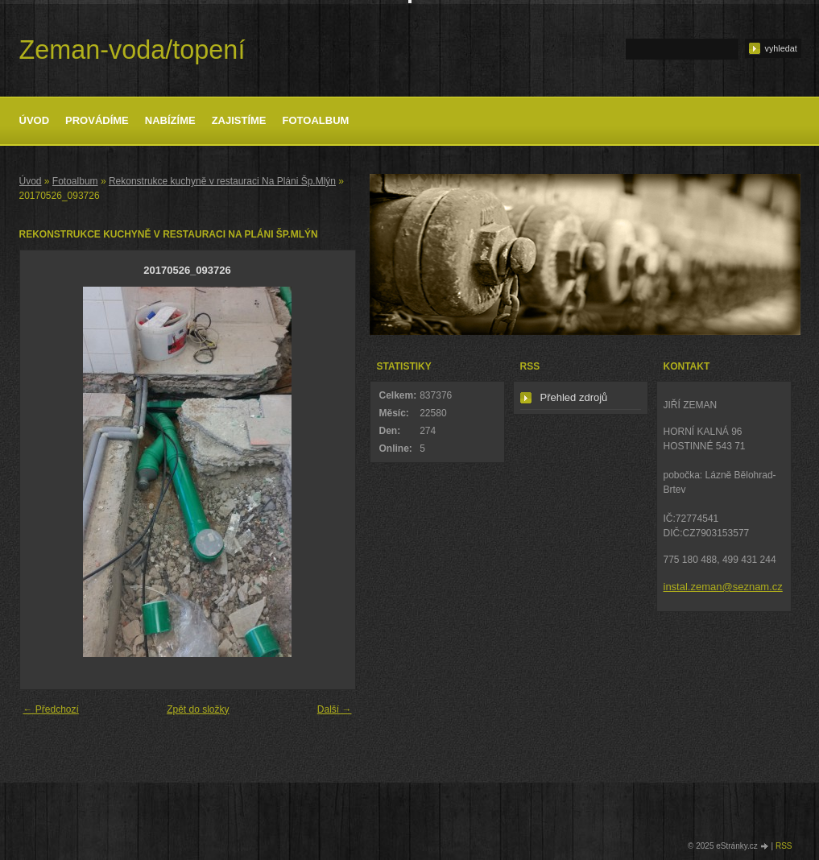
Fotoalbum (316, 120)
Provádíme (97, 120)
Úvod (34, 120)
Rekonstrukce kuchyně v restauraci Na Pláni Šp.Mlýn (222, 181)
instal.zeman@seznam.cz (723, 587)
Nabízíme (170, 120)
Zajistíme (239, 120)
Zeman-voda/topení (132, 49)
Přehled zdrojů (574, 397)
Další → (334, 709)
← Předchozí (51, 709)
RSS (784, 845)
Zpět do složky (198, 709)
